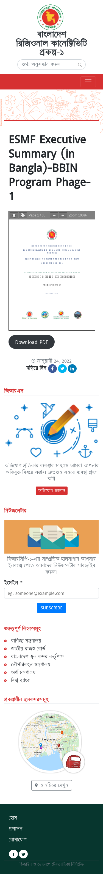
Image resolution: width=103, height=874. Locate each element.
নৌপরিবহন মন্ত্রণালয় (30, 664)
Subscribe (51, 607)
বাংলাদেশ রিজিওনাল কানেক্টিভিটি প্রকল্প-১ (51, 43)
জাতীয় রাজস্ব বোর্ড (28, 649)
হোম (13, 818)
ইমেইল (13, 583)
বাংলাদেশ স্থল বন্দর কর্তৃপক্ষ (37, 656)
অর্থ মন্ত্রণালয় (23, 672)
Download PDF (31, 342)
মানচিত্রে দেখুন (51, 785)
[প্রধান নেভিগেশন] (88, 81)
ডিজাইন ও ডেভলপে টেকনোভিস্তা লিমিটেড (52, 864)
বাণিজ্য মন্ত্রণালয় (26, 641)
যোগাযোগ (18, 840)
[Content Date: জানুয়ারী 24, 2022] (52, 361)
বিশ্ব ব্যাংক (20, 680)
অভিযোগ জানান (51, 491)
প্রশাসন (16, 829)
